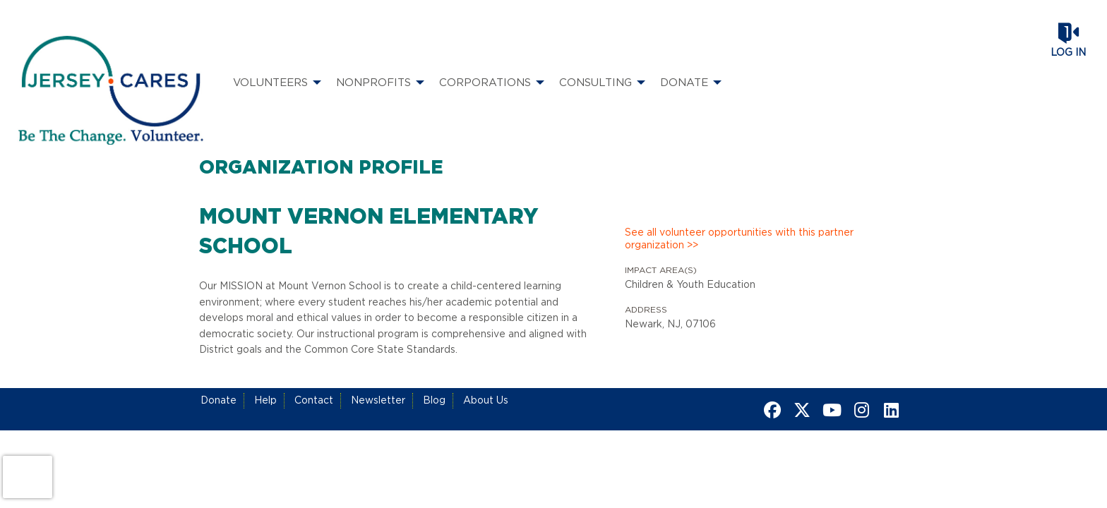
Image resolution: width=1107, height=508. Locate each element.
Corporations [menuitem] (485, 83)
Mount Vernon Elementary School (368, 232)
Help (265, 401)
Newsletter (378, 401)
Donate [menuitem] (684, 83)
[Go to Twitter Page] (800, 410)
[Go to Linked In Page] (889, 410)
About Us (485, 401)
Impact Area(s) (661, 270)
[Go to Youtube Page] (829, 410)
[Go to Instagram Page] (859, 410)
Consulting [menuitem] (595, 83)
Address (646, 310)
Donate (219, 401)
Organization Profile (321, 168)
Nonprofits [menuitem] (373, 83)
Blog (434, 401)
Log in (1068, 53)
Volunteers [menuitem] (270, 83)
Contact (313, 401)
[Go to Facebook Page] (770, 410)
